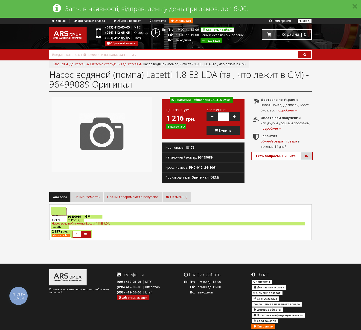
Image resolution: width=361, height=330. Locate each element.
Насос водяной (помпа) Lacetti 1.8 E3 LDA (81, 223)
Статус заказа (265, 299)
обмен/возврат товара (279, 141)
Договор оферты (267, 310)
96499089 (205, 157)
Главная (58, 21)
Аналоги (60, 197)
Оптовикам (181, 21)
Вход (305, 21)
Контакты (158, 21)
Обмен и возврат (127, 21)
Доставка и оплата (89, 21)
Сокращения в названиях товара (276, 304)
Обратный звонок (121, 43)
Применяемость (87, 197)
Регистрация (280, 21)
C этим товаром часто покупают (133, 197)
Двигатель (77, 64)
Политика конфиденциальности (278, 315)
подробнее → (287, 110)
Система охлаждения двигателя (114, 64)
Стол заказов (264, 321)
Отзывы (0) (176, 197)
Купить (223, 130)
